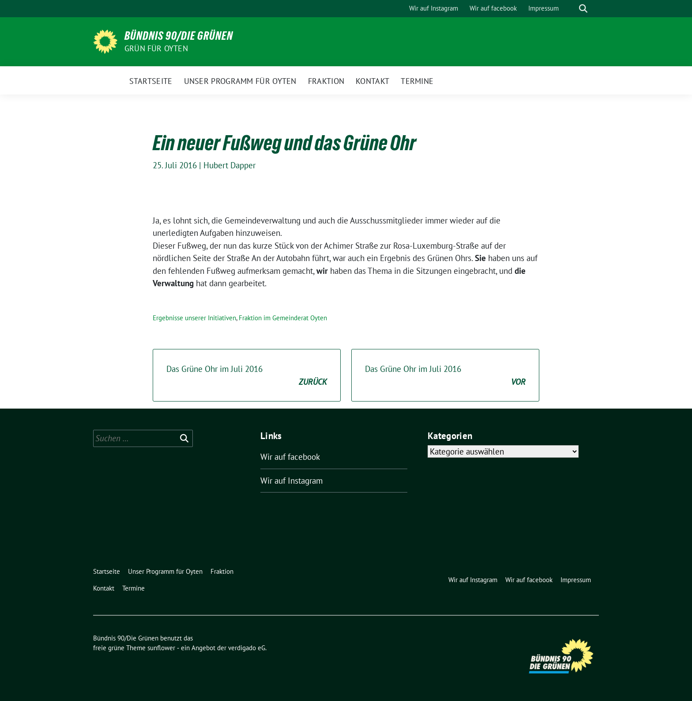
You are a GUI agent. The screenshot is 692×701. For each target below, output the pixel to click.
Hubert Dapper (229, 165)
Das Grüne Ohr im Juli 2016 (246, 376)
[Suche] (571, 8)
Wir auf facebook (290, 456)
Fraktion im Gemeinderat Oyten (283, 318)
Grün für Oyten (156, 48)
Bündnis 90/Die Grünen (178, 35)
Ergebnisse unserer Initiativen (194, 318)
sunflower (161, 648)
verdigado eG (246, 648)
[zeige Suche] (583, 8)
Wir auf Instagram (291, 480)
